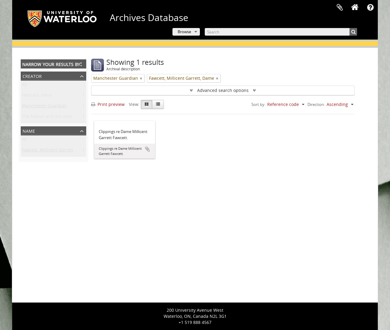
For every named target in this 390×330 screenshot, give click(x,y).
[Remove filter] (141, 78)
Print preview (108, 104)
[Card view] (146, 104)
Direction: (316, 104)
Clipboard (339, 7)
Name (29, 130)
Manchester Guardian (44, 107)
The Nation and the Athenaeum (54, 118)
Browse (184, 31)
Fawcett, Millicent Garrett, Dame (54, 151)
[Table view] (158, 104)
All (24, 86)
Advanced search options (223, 90)
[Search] (281, 32)
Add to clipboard (147, 149)
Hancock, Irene (37, 96)
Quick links (370, 7)
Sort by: (258, 104)
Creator (32, 76)
